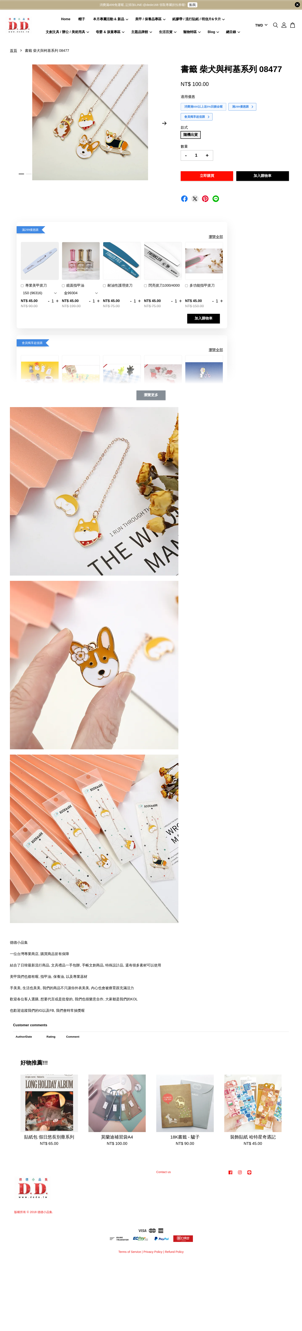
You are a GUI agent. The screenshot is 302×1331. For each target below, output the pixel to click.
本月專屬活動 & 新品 (110, 19)
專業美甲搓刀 (34, 286)
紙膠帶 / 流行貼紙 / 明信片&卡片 (198, 19)
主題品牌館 (141, 32)
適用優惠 (188, 97)
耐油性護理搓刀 (117, 286)
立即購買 (207, 176)
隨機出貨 (190, 135)
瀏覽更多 (151, 395)
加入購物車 (203, 318)
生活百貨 (167, 32)
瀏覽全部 (216, 237)
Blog (213, 32)
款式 (184, 128)
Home (65, 19)
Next (164, 123)
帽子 (81, 19)
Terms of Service (129, 1251)
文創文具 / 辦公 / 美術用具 (67, 32)
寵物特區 (192, 32)
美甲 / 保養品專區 (150, 19)
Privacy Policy (152, 1251)
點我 (192, 5)
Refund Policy (174, 1251)
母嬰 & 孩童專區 (110, 32)
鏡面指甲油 (73, 286)
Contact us (163, 1172)
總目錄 (233, 32)
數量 (184, 146)
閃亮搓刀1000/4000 (162, 286)
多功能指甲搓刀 (200, 286)
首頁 (13, 51)
